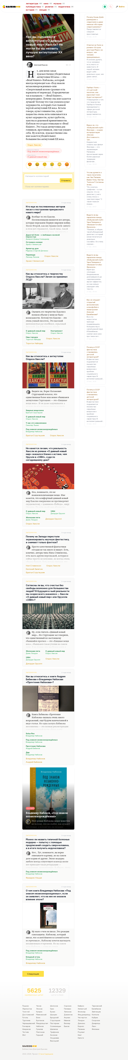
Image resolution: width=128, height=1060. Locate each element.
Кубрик (95, 1017)
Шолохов (54, 1006)
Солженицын (55, 1026)
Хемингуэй (82, 1009)
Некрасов (26, 1029)
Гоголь (25, 1017)
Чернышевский (28, 1023)
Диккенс (81, 1023)
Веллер (67, 1023)
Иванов (67, 1020)
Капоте (81, 1038)
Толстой (26, 1012)
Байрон (81, 1006)
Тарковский (97, 1006)
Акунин (67, 1017)
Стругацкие (55, 1020)
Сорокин (67, 1006)
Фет (24, 1035)
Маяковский (41, 1015)
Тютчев (25, 1032)
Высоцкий (54, 1041)
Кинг (80, 1035)
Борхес (81, 1026)
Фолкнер (81, 1012)
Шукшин (53, 1015)
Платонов (40, 1032)
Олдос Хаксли (34, 145)
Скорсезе (96, 1020)
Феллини (95, 1029)
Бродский (54, 1017)
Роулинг (81, 1032)
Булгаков (40, 1020)
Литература (31, 203)
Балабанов (96, 1009)
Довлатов (68, 1015)
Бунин (52, 1012)
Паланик (81, 1029)
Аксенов (53, 1035)
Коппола (95, 1015)
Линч (94, 1026)
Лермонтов (27, 1009)
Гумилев (39, 1029)
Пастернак (54, 1023)
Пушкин (25, 1006)
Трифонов (54, 1032)
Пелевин (67, 1009)
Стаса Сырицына (46, 1054)
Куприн (39, 1012)
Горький (39, 1035)
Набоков (40, 1026)
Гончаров (26, 1026)
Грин (52, 1009)
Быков (66, 1026)
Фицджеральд (84, 1015)
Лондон (81, 1020)
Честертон (82, 1017)
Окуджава (54, 1038)
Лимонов (67, 1012)
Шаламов (54, 1029)
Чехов (38, 1006)
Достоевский (28, 1015)
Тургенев (26, 1020)
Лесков (39, 1009)
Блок (38, 1017)
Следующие (33, 974)
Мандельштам (42, 1023)
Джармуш (96, 1023)
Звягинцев (96, 1012)
